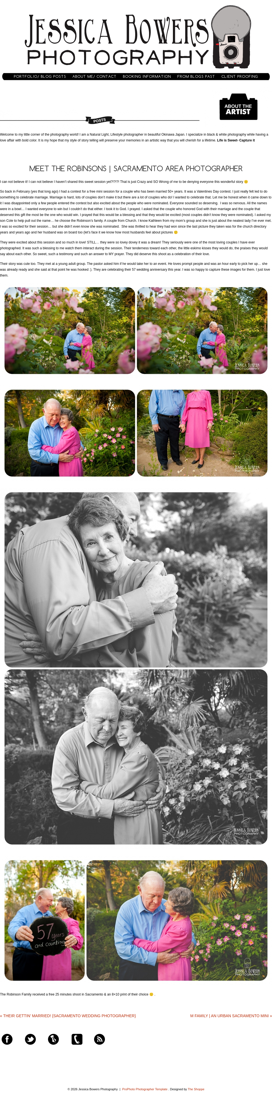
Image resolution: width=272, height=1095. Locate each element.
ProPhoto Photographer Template (144, 1089)
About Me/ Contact (94, 76)
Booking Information (147, 76)
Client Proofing (239, 76)
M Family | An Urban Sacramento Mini (231, 1016)
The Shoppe (196, 1089)
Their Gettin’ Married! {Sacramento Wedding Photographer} (68, 1016)
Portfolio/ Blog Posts (40, 76)
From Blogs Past (196, 76)
